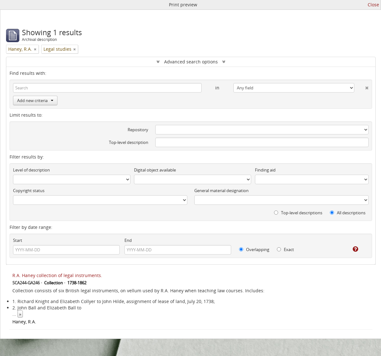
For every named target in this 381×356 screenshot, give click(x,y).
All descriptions (347, 213)
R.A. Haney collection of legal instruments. (57, 275)
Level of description (31, 170)
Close (373, 5)
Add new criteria (35, 100)
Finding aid (265, 170)
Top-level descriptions (298, 213)
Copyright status (28, 190)
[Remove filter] (35, 49)
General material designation (221, 190)
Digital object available (155, 170)
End (128, 240)
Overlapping (254, 249)
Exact (285, 249)
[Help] (351, 249)
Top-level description (128, 142)
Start (17, 240)
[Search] (107, 88)
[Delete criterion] (361, 86)
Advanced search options (191, 62)
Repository (138, 130)
